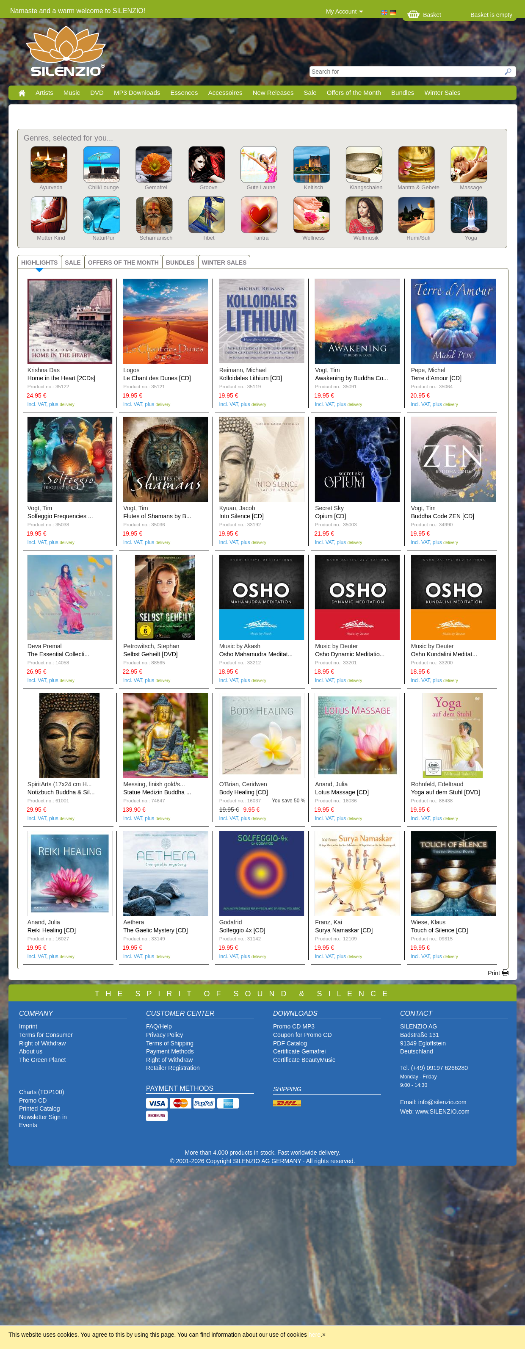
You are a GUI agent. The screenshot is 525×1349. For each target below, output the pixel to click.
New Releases (273, 92)
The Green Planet (42, 1059)
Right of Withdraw (42, 1043)
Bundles (402, 92)
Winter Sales (442, 92)
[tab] (39, 261)
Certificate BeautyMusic (304, 1059)
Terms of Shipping (169, 1043)
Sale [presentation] (72, 262)
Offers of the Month (354, 92)
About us (30, 1051)
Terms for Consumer (46, 1034)
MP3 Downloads (137, 92)
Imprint (28, 1026)
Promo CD (33, 1100)
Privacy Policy (164, 1034)
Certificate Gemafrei (299, 1051)
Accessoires (225, 92)
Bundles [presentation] (180, 262)
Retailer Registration (173, 1067)
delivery (67, 404)
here (315, 1334)
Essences (184, 92)
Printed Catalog (39, 1108)
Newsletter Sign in (43, 1117)
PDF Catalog (290, 1043)
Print (494, 973)
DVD (97, 92)
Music (72, 92)
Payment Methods (170, 1051)
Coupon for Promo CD (302, 1034)
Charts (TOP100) (41, 1092)
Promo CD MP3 (294, 1026)
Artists (44, 92)
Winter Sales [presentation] (224, 262)
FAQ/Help (159, 1026)
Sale (310, 92)
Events (28, 1125)
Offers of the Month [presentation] (123, 262)
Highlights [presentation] (39, 262)
